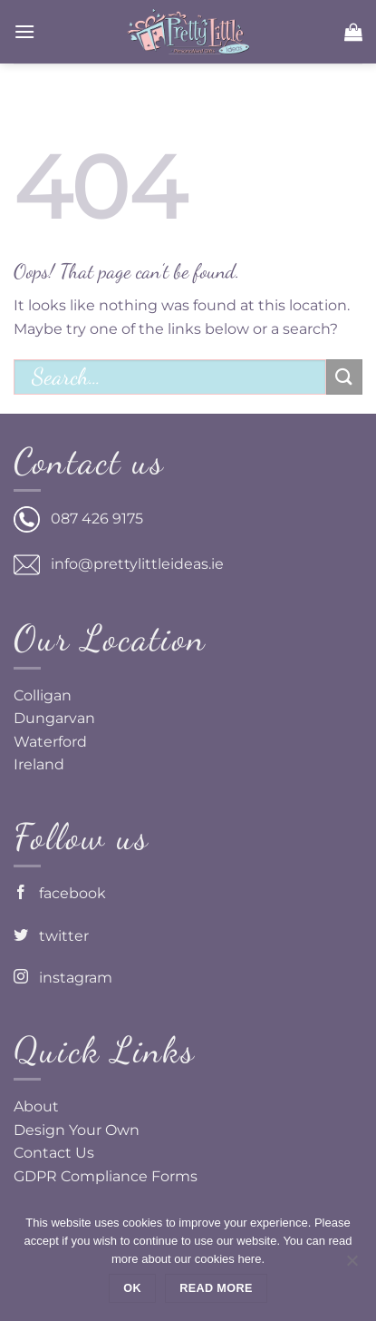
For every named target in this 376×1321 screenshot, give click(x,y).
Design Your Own (77, 1130)
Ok (132, 1288)
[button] (24, 31)
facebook (60, 893)
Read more (215, 1288)
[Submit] (344, 377)
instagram (63, 977)
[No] (351, 1265)
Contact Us (54, 1152)
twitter (51, 935)
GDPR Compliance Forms (106, 1176)
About (36, 1106)
